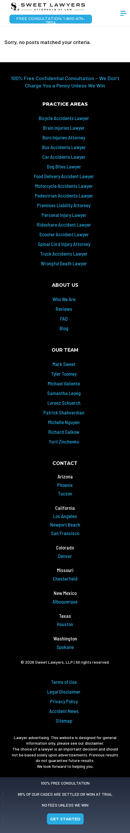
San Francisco (65, 533)
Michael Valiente (64, 383)
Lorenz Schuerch (63, 403)
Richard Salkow (63, 432)
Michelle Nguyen (64, 422)
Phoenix (65, 485)
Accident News (64, 711)
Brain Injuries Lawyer (64, 128)
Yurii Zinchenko (64, 441)
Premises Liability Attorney (63, 205)
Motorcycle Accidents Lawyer (64, 186)
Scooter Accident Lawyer (64, 234)
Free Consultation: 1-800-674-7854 (50, 19)
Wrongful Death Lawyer (64, 263)
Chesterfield (65, 578)
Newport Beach (65, 524)
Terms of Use (64, 682)
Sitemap (64, 721)
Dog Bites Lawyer (64, 166)
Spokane (65, 647)
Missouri (65, 570)
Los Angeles (65, 516)
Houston (65, 624)
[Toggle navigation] (123, 15)
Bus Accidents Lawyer (64, 147)
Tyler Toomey (64, 374)
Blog (64, 328)
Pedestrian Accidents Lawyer (64, 195)
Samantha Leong (64, 393)
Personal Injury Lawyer (64, 215)
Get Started (65, 819)
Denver (65, 556)
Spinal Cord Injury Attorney (64, 244)
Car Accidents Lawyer (63, 157)
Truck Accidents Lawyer (64, 254)
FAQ (64, 318)
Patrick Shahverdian (63, 412)
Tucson (65, 493)
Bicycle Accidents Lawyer (64, 118)
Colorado (65, 547)
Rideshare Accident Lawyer (64, 224)
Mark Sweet (63, 364)
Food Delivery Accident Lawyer (64, 176)
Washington (65, 638)
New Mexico (65, 593)
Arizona (65, 476)
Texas (65, 616)
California (65, 508)
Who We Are (63, 299)
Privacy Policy (64, 701)
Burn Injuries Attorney (63, 137)
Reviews (64, 309)
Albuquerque (65, 601)
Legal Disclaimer (63, 691)
